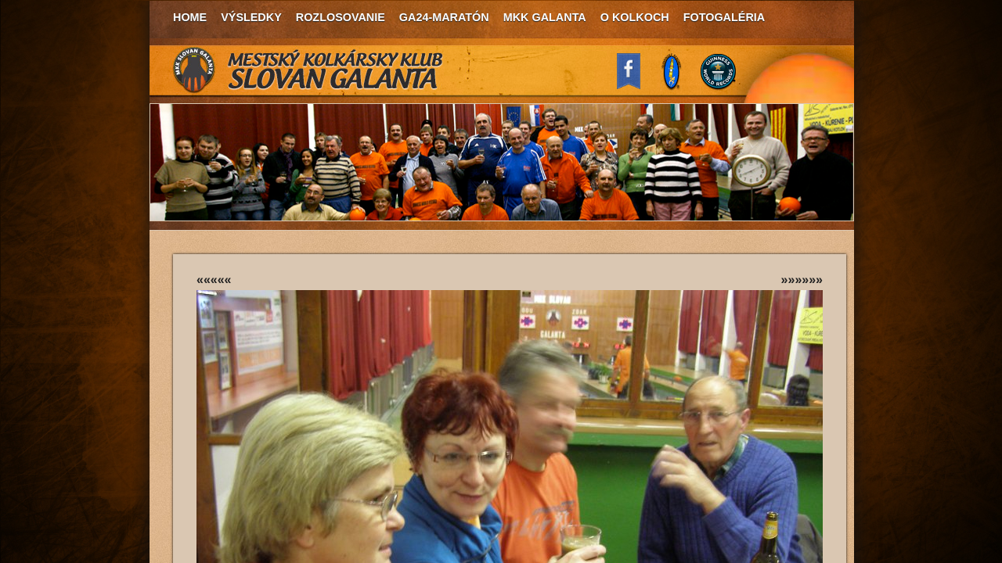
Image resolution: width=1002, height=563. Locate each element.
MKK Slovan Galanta (308, 70)
